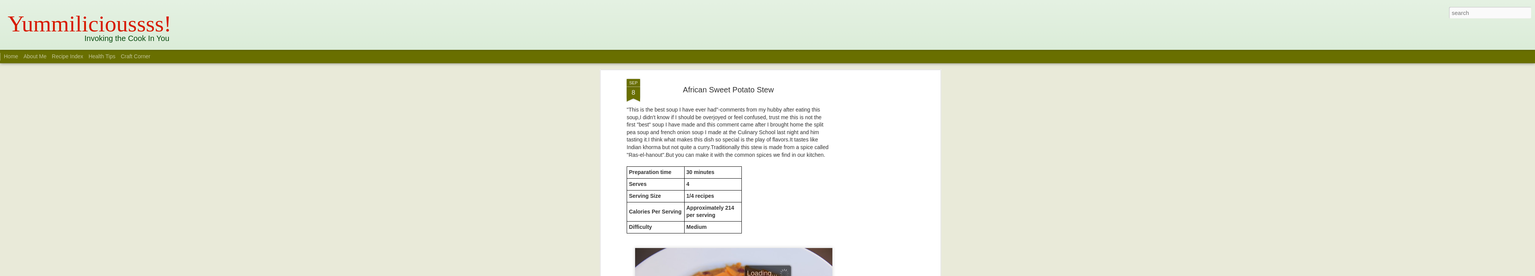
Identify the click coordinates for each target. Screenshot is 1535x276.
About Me (34, 56)
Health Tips (103, 56)
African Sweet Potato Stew (728, 68)
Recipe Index (67, 56)
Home (11, 56)
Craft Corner (135, 56)
